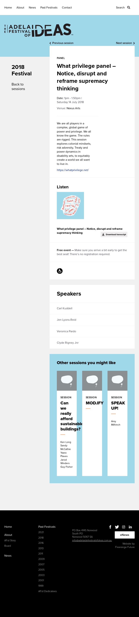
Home (8, 7)
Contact (67, 7)
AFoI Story (10, 540)
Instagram (123, 527)
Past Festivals (48, 7)
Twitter (117, 527)
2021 (41, 532)
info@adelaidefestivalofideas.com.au (92, 540)
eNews (124, 535)
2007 (41, 564)
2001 (41, 580)
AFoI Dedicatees (47, 591)
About (20, 7)
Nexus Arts (73, 108)
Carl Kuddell (64, 308)
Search (120, 7)
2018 (41, 537)
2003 (41, 575)
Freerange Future (125, 547)
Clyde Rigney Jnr (68, 343)
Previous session (62, 43)
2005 (41, 569)
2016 (41, 543)
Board (7, 545)
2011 (40, 553)
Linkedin (130, 527)
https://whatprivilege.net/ (73, 170)
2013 (41, 548)
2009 (41, 559)
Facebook (110, 527)
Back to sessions (18, 86)
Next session (124, 43)
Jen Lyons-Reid (66, 320)
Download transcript (116, 234)
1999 (40, 585)
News (32, 7)
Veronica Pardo (66, 331)
